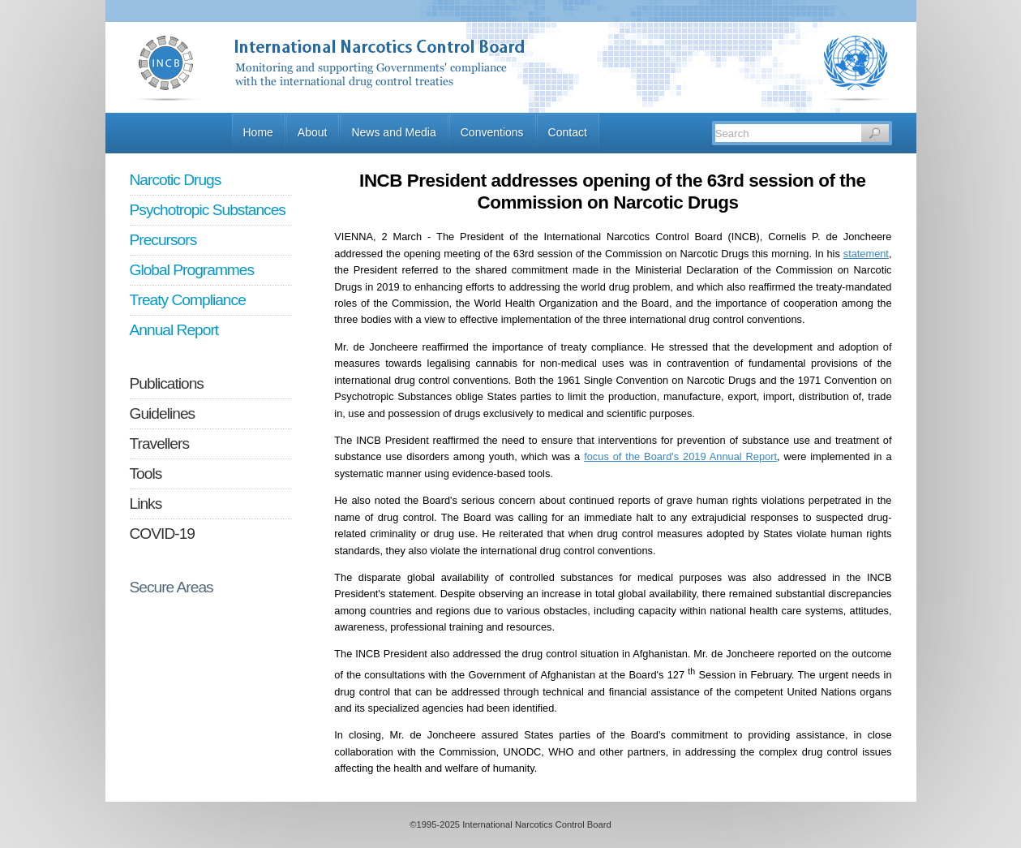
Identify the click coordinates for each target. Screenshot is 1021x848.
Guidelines (162, 413)
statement (866, 254)
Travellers (160, 443)
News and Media (393, 132)
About (313, 132)
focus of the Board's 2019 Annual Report (680, 456)
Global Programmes (192, 269)
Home (258, 132)
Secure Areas (171, 587)
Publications (167, 383)
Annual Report (174, 329)
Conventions (492, 132)
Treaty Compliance (188, 299)
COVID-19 (162, 533)
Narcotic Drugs (175, 179)
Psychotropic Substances (207, 209)
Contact (567, 132)
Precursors (163, 239)
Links (146, 503)
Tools (146, 473)
